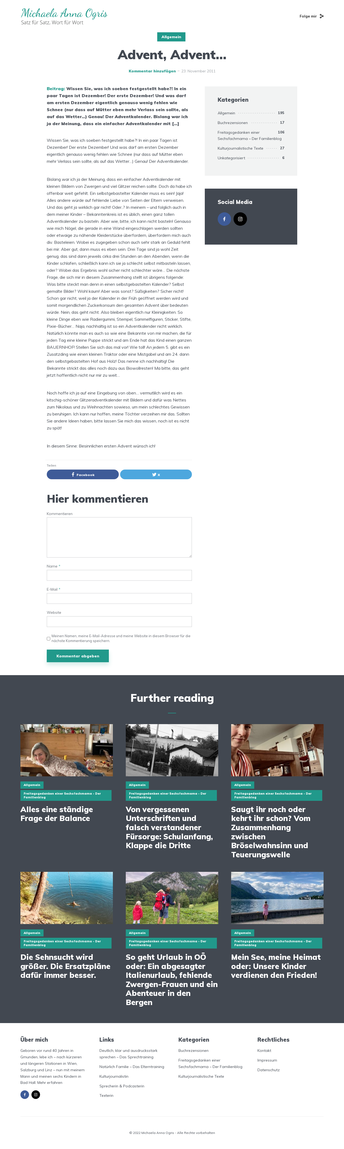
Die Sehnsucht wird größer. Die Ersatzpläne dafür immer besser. (65, 966)
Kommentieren (60, 514)
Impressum (267, 1060)
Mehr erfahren (49, 1082)
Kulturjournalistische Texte (240, 148)
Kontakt (264, 1050)
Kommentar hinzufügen (152, 71)
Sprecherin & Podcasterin (121, 1086)
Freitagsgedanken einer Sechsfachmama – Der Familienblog (250, 135)
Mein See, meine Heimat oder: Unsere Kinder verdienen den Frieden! (276, 966)
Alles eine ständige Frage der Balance (56, 814)
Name (53, 566)
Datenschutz (268, 1069)
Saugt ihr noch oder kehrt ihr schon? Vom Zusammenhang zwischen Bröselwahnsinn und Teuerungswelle (270, 832)
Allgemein (171, 36)
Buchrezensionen (233, 122)
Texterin (106, 1095)
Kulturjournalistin (113, 1076)
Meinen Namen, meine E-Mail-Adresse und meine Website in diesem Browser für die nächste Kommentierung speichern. (121, 638)
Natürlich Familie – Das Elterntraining (131, 1066)
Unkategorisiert (231, 158)
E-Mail (53, 589)
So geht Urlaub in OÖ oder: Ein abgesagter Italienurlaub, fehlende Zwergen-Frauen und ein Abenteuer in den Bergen (172, 980)
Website (54, 612)
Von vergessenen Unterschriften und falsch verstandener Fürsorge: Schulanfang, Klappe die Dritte (169, 827)
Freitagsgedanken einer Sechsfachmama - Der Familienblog (62, 795)
